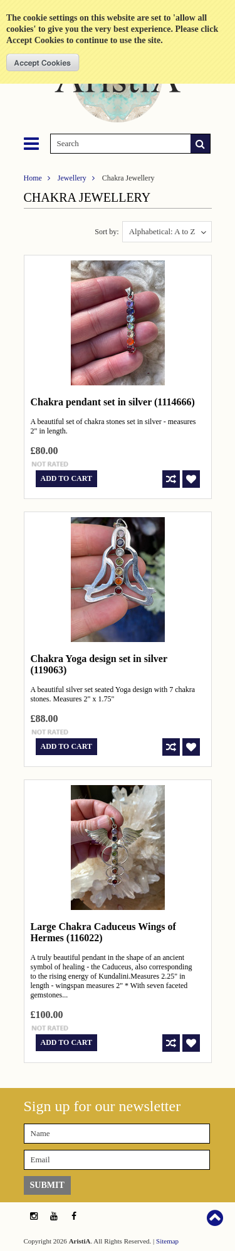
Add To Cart (66, 478)
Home (33, 178)
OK (43, 62)
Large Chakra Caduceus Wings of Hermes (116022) (103, 932)
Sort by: (106, 231)
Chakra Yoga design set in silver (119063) (99, 664)
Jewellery (72, 178)
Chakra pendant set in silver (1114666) (113, 402)
